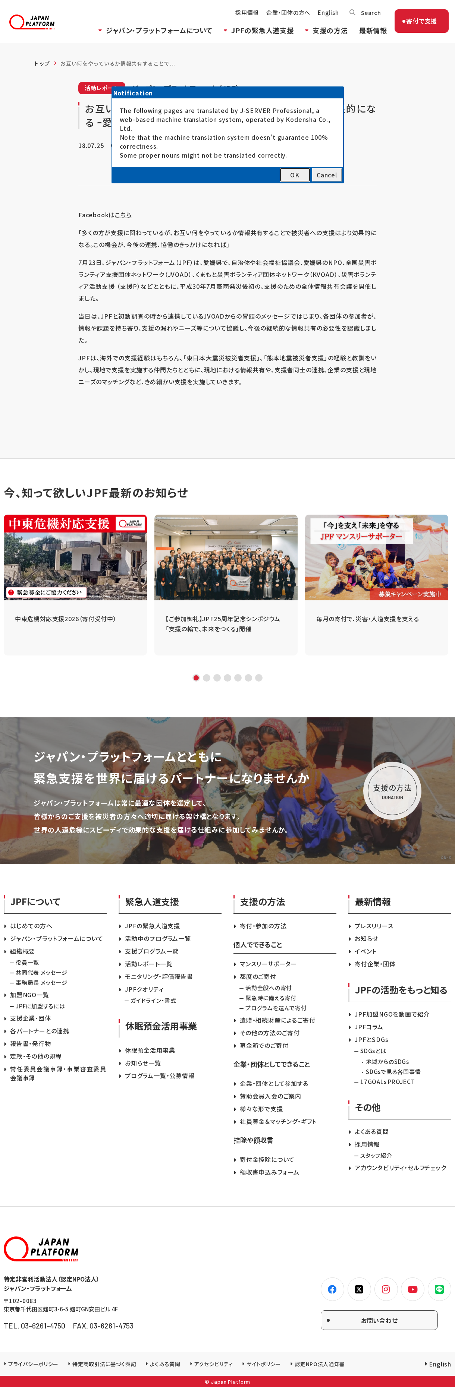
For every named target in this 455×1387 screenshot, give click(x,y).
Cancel (327, 174)
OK (294, 174)
